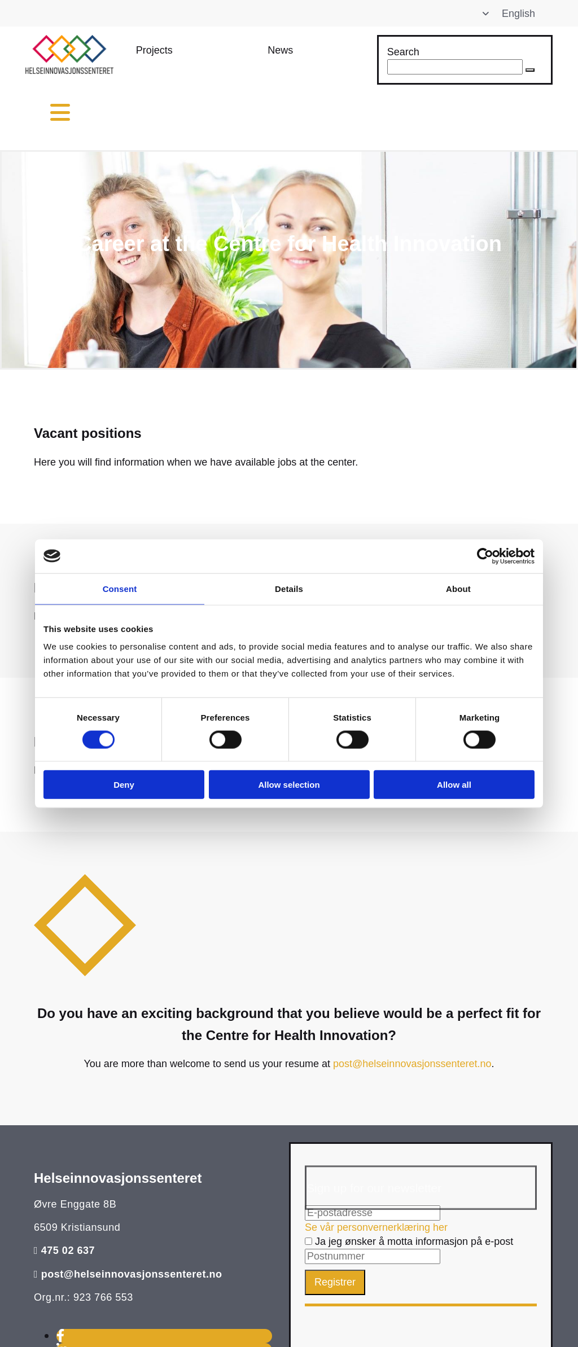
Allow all (454, 784)
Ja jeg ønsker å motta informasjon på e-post (409, 1241)
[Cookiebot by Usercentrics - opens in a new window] (485, 555)
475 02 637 (68, 1250)
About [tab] (458, 588)
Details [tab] (289, 588)
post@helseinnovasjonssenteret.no (412, 1063)
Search (403, 52)
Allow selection (288, 784)
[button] (154, 50)
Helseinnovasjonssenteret (118, 1178)
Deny (123, 784)
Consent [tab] (120, 588)
